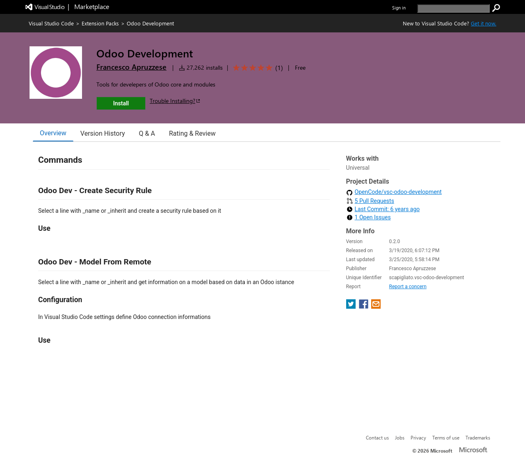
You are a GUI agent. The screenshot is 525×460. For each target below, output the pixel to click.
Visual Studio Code (51, 23)
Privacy (418, 437)
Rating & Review (192, 133)
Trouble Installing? (175, 101)
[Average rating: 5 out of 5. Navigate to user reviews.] (256, 68)
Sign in (399, 8)
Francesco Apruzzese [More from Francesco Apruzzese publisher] (131, 67)
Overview (53, 133)
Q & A (147, 133)
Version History (102, 133)
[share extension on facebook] (364, 306)
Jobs (399, 437)
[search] (453, 8)
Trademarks (478, 437)
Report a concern (408, 286)
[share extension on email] (375, 306)
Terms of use (445, 437)
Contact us (377, 437)
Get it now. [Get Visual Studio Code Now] (483, 23)
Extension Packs (100, 23)
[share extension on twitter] (351, 306)
